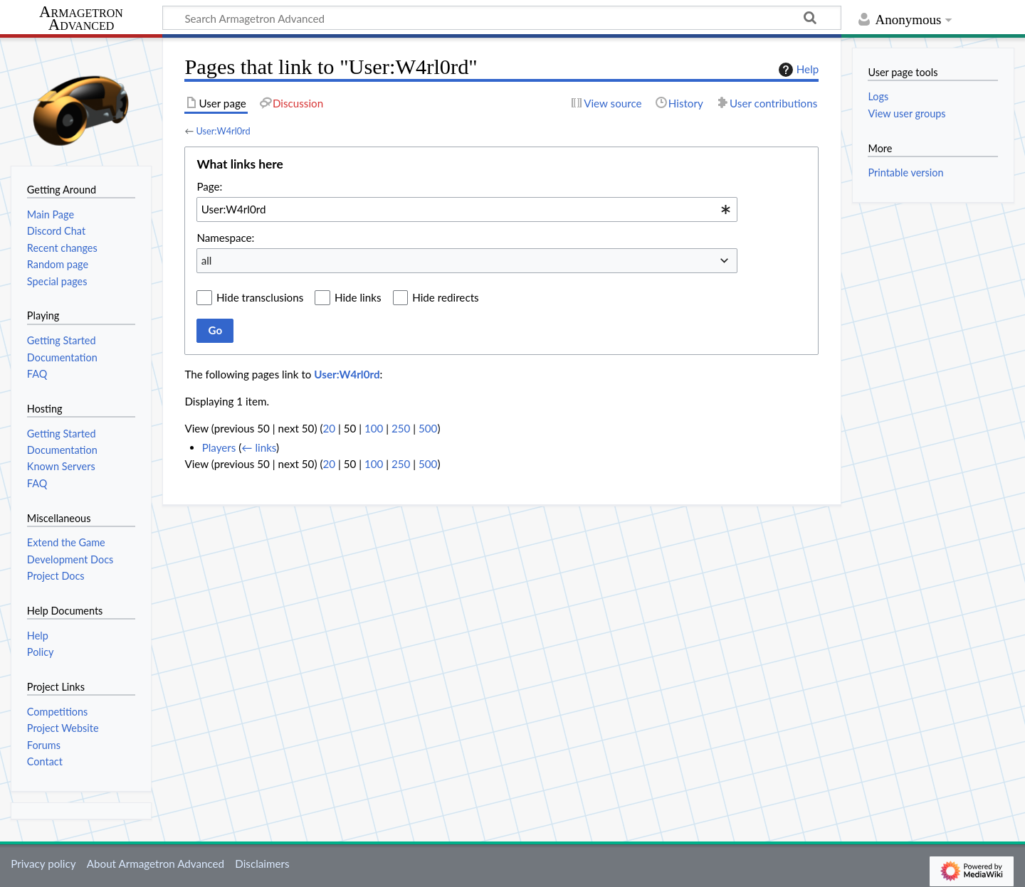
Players (219, 447)
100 (373, 428)
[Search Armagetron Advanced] (502, 17)
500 (428, 428)
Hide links (358, 297)
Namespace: (225, 237)
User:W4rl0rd (223, 131)
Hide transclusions (259, 297)
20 (328, 428)
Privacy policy (43, 863)
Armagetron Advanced (81, 19)
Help (797, 70)
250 (400, 428)
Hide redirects (445, 297)
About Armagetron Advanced (155, 863)
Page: (209, 186)
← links (258, 447)
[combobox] (466, 209)
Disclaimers (262, 863)
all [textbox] (206, 260)
